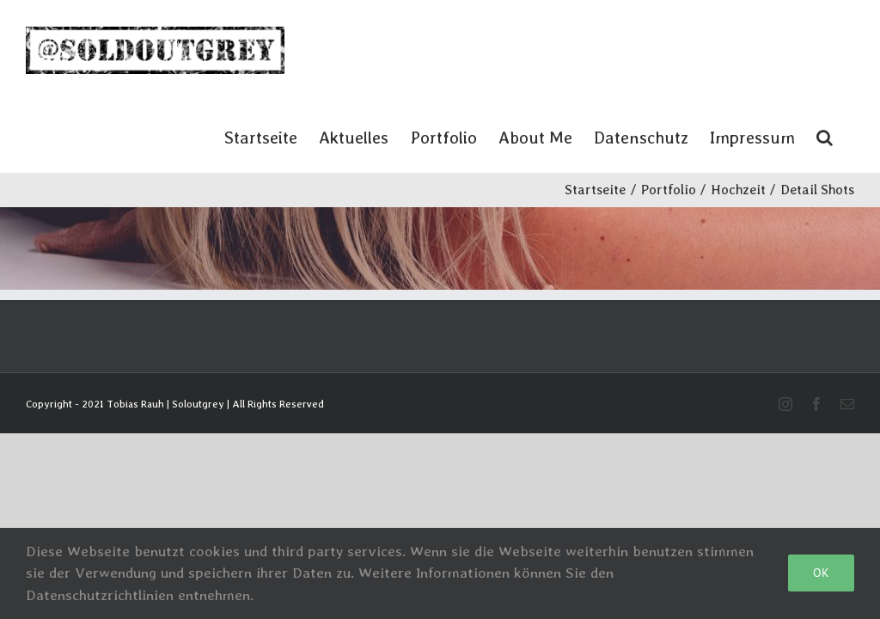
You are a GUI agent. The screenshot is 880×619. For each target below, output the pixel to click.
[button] (824, 137)
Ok (821, 572)
